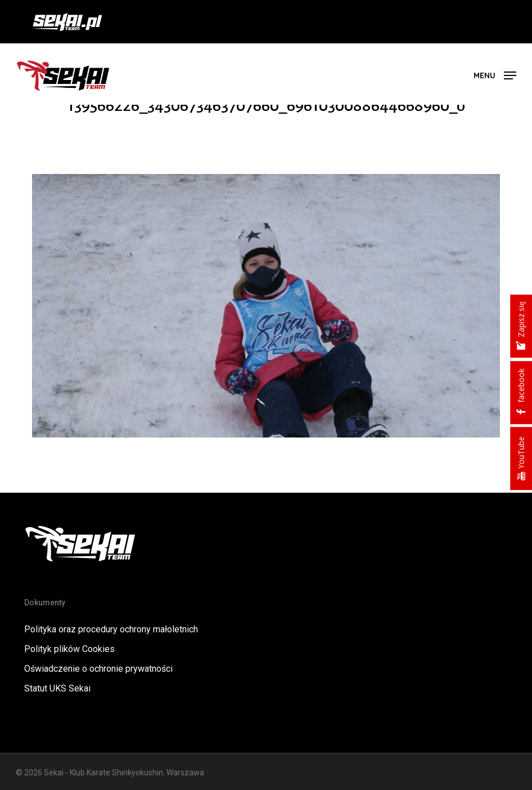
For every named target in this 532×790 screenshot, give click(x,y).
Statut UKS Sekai (57, 688)
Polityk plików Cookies (69, 649)
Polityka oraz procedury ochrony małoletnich (111, 629)
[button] (495, 75)
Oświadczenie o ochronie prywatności (98, 668)
